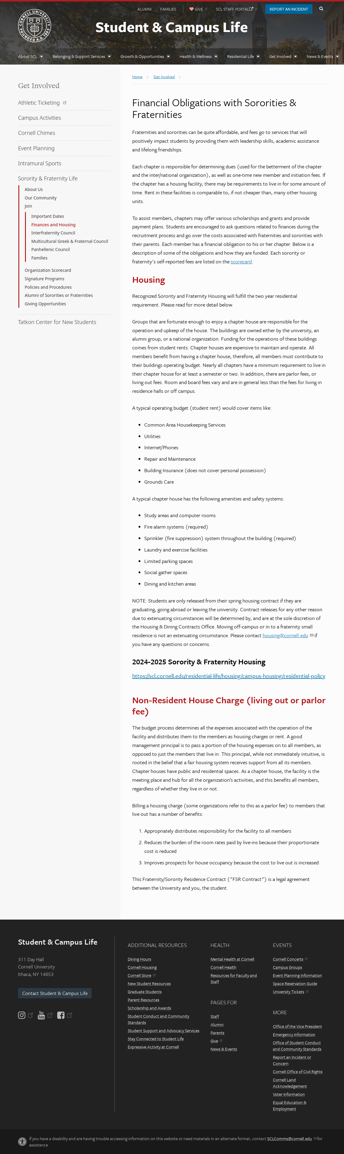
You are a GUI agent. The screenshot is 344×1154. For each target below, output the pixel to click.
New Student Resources (149, 983)
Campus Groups (287, 967)
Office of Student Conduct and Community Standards (297, 1045)
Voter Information (289, 1094)
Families (168, 9)
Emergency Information (294, 1034)
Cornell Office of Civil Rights (298, 1071)
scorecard (241, 261)
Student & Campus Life (171, 26)
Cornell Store (141, 975)
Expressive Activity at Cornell (153, 1047)
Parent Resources (143, 1000)
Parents (217, 1032)
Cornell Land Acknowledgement (290, 1082)
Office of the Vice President (297, 1026)
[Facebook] (64, 1015)
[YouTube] (45, 1015)
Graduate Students (145, 991)
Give (216, 1041)
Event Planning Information (297, 975)
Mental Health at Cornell (232, 959)
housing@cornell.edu (288, 635)
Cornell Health (223, 967)
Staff (215, 1016)
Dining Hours (139, 959)
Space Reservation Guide (295, 983)
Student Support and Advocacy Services (163, 1030)
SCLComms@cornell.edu (291, 1138)
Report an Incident (289, 9)
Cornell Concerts (290, 959)
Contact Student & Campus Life (55, 993)
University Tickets (290, 991)
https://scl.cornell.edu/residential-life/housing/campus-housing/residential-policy (228, 676)
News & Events (224, 1049)
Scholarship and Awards (149, 1008)
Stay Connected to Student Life (156, 1038)
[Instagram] (26, 1015)
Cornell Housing (142, 967)
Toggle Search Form (321, 9)
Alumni (144, 9)
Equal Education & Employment (289, 1105)
